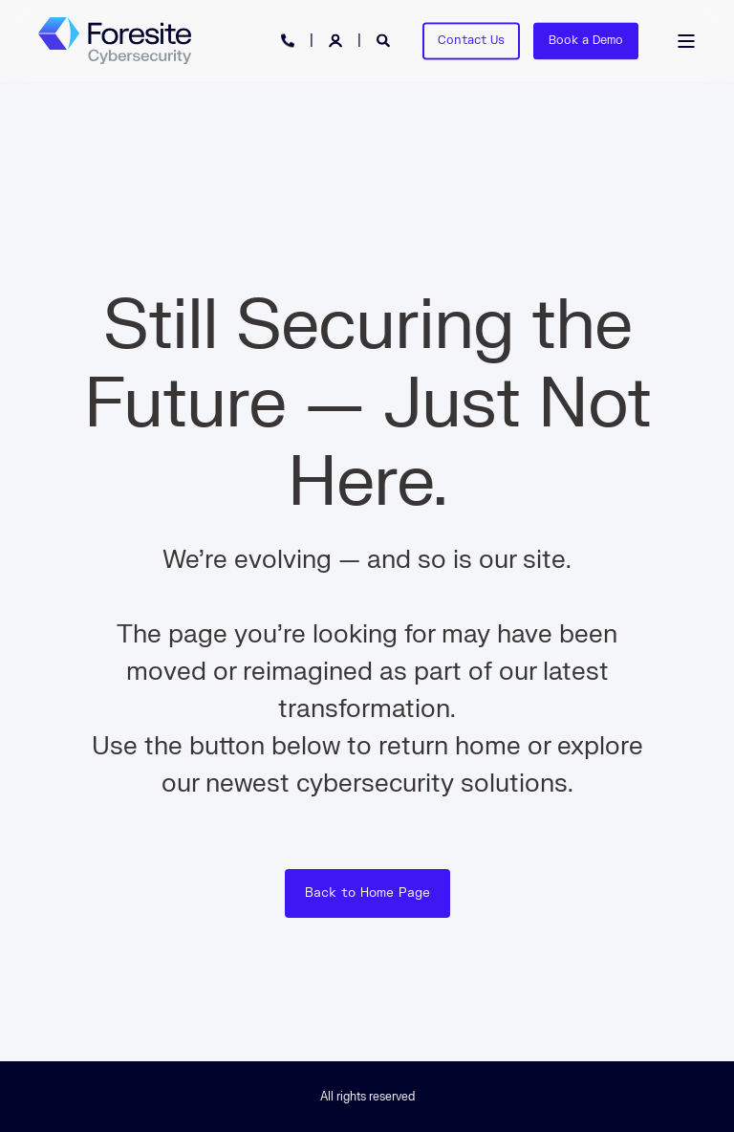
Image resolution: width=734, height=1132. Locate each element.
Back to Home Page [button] (367, 893)
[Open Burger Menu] (686, 41)
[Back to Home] (114, 41)
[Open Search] (385, 40)
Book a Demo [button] (586, 40)
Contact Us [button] (471, 40)
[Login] (337, 40)
